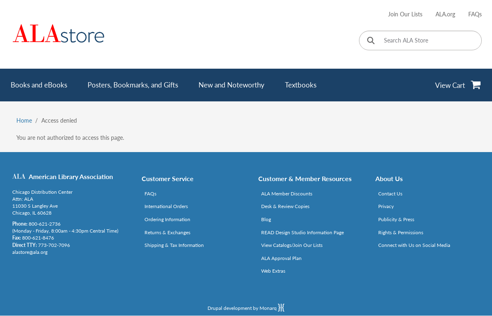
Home (24, 120)
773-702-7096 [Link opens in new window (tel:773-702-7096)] (54, 245)
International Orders (166, 206)
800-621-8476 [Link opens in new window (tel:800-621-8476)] (38, 238)
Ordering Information (167, 219)
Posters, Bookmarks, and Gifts (133, 85)
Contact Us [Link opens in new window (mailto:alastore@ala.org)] (390, 193)
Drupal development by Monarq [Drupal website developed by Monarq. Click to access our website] (246, 307)
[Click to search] (371, 41)
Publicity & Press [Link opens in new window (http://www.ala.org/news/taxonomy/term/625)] (396, 219)
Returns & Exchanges (167, 232)
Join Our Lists (405, 14)
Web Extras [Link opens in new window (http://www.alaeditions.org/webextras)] (273, 271)
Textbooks (300, 85)
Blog (266, 219)
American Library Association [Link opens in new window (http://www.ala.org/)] (71, 176)
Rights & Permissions (400, 232)
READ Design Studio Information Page (302, 232)
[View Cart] (458, 85)
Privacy (386, 206)
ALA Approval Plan (281, 258)
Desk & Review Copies (285, 206)
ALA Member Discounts (286, 193)
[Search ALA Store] (420, 40)
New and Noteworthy (231, 85)
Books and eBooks (39, 85)
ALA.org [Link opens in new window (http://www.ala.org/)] (445, 14)
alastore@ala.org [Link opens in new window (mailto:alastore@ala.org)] (29, 252)
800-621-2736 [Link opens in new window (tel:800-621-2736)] (45, 224)
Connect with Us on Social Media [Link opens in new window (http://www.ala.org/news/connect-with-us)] (414, 245)
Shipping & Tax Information (174, 245)
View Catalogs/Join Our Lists (292, 245)
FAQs (475, 14)
